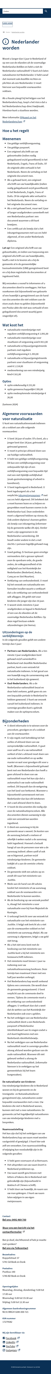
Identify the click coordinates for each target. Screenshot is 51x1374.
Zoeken (45, 11)
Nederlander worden (18, 32)
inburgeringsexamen (30, 495)
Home (8, 32)
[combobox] (22, 11)
